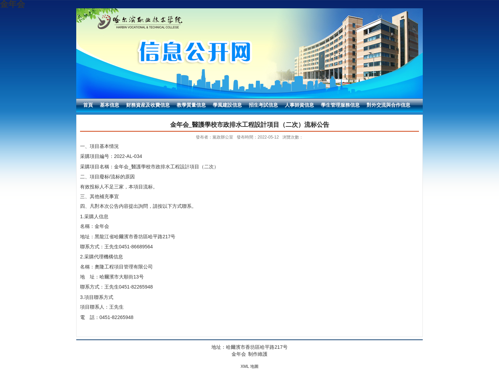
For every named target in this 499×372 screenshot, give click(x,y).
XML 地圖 (249, 366)
